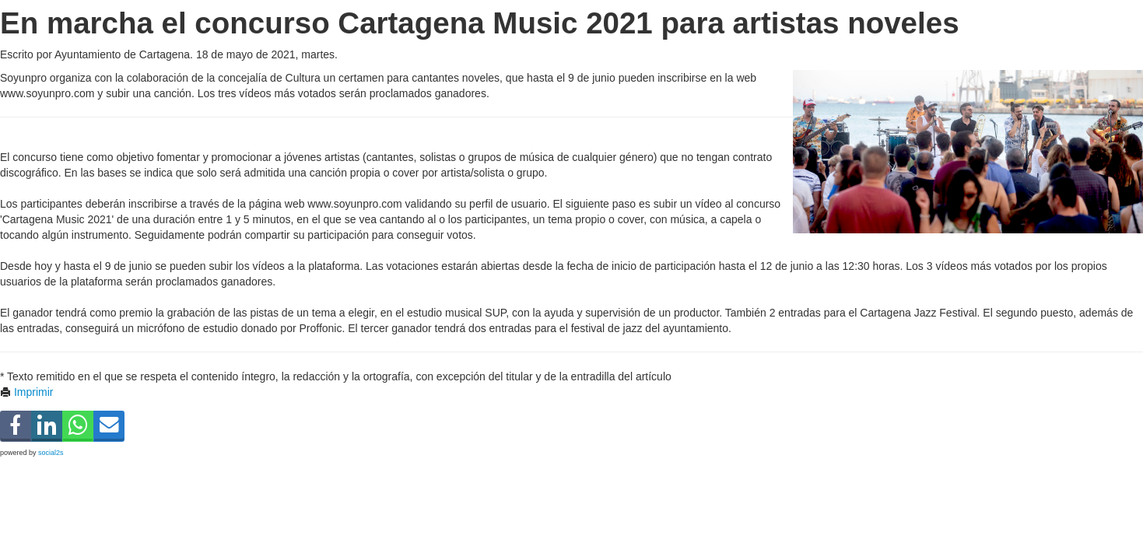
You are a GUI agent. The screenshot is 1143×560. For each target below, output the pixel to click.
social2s (51, 453)
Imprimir (26, 392)
